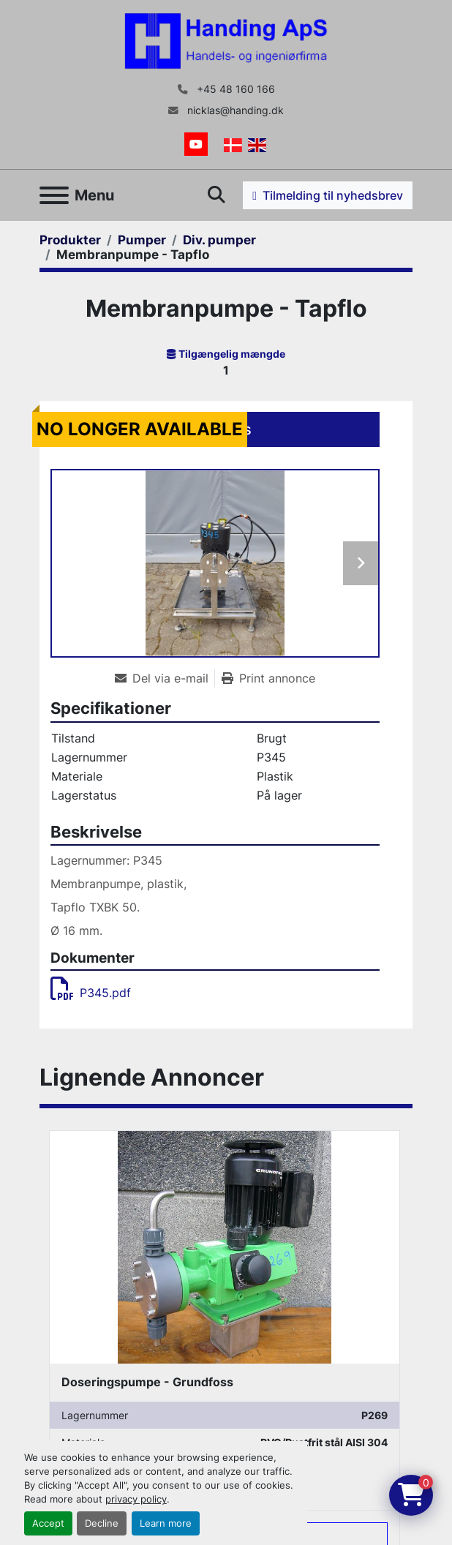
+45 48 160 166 (234, 89)
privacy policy (136, 1499)
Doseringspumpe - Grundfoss (147, 1382)
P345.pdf (90, 992)
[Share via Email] (164, 678)
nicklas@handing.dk (234, 110)
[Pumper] (142, 240)
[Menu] (54, 195)
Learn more (166, 1523)
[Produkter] (70, 240)
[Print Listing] (268, 678)
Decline (101, 1523)
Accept (48, 1523)
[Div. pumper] (219, 240)
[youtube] (196, 144)
